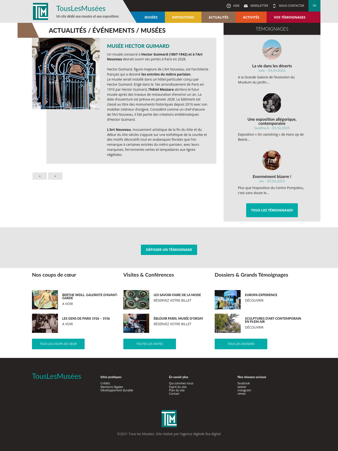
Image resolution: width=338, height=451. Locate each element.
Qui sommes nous (181, 383)
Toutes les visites (149, 344)
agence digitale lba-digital (201, 434)
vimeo (242, 394)
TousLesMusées (81, 8)
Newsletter (259, 6)
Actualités (218, 17)
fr (314, 6)
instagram (244, 390)
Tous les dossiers (240, 344)
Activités (251, 17)
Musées (150, 17)
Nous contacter (291, 6)
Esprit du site (178, 387)
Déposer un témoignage (169, 249)
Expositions (183, 17)
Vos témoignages (289, 17)
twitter (242, 387)
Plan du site (177, 390)
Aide (235, 6)
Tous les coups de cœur (58, 344)
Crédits (105, 383)
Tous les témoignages (272, 210)
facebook (244, 383)
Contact (174, 394)
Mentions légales (111, 387)
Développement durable (116, 390)
